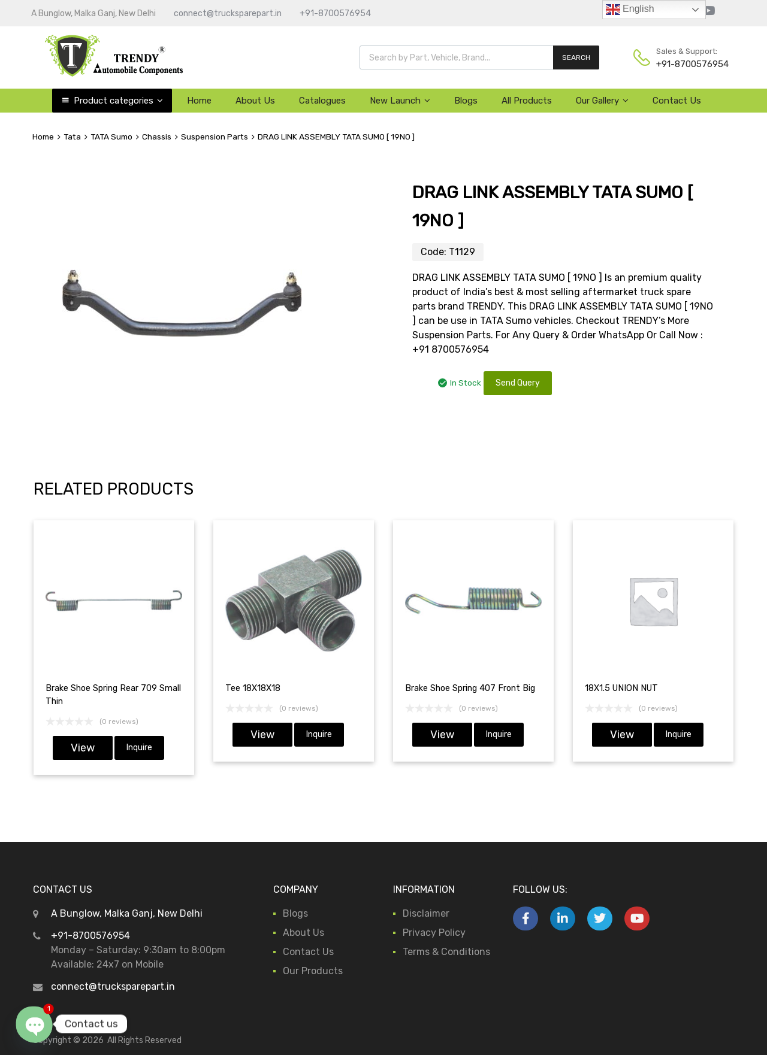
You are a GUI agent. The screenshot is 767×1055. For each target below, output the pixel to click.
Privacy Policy (434, 932)
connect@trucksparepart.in (228, 13)
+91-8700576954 (335, 13)
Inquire (139, 747)
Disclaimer (426, 913)
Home (199, 100)
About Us (255, 100)
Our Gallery (602, 100)
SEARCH (576, 57)
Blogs (466, 100)
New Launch (400, 100)
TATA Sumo (111, 136)
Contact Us (677, 100)
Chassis (156, 136)
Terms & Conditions (446, 951)
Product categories (118, 100)
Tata (72, 136)
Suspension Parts (214, 136)
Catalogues (322, 100)
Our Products (313, 971)
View (83, 747)
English (630, 9)
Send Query (518, 383)
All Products (527, 100)
